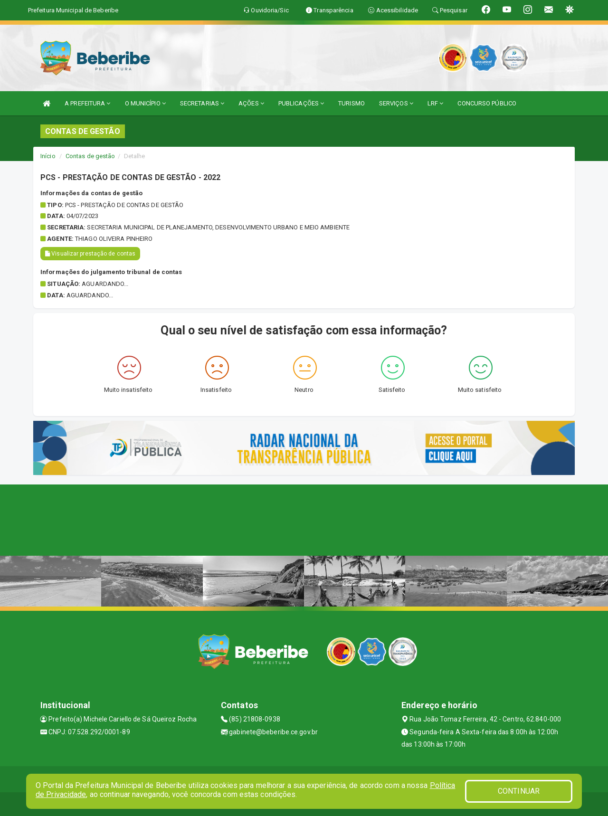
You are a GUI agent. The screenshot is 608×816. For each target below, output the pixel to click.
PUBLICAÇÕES (301, 103)
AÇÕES (251, 103)
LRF (436, 103)
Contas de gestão (90, 156)
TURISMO (351, 103)
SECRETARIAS (202, 103)
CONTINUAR (519, 791)
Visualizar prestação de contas (90, 253)
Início (48, 156)
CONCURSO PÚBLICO (486, 103)
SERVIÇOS (396, 103)
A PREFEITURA (87, 103)
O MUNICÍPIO (145, 103)
